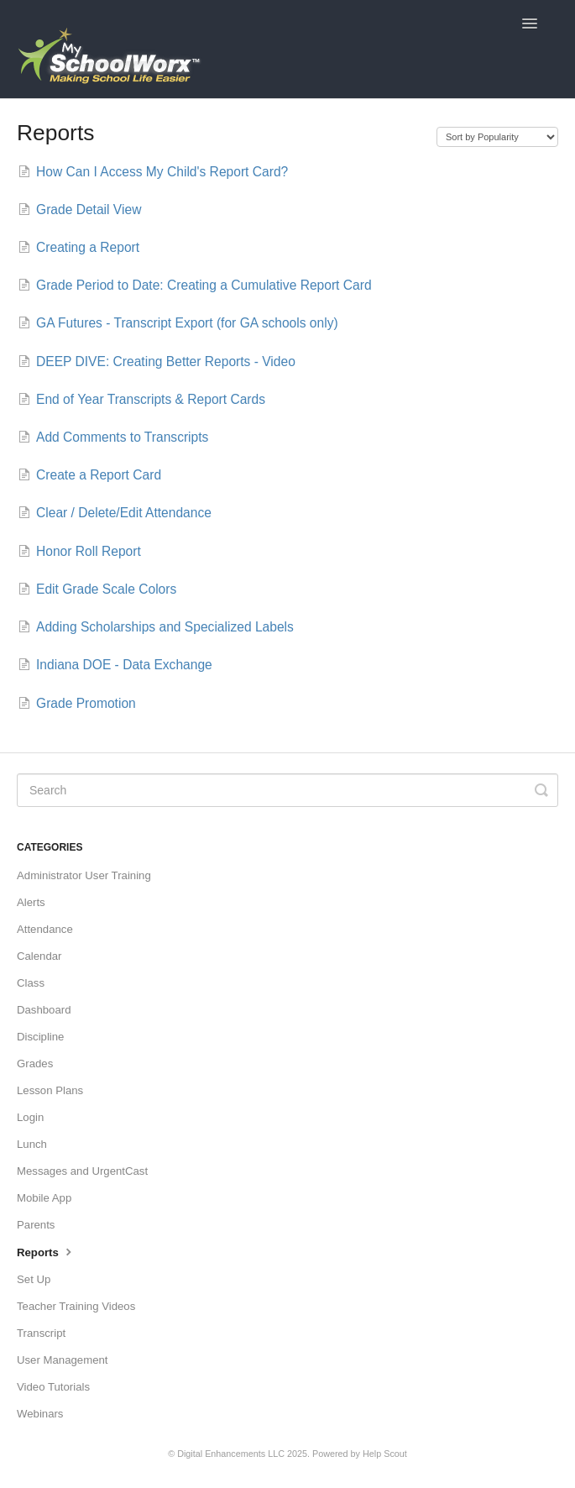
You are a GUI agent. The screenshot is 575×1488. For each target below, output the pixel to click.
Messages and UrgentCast (82, 1171)
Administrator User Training (84, 875)
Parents (36, 1224)
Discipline (40, 1036)
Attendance (45, 929)
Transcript (41, 1333)
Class (30, 983)
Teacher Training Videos (76, 1306)
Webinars (40, 1413)
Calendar (39, 956)
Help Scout (385, 1454)
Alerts (31, 902)
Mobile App (44, 1198)
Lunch (32, 1144)
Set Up (33, 1279)
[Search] (287, 790)
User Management (62, 1360)
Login (30, 1117)
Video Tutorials (53, 1387)
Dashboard (44, 1009)
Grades (35, 1063)
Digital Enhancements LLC (231, 1454)
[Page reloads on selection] (497, 137)
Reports (46, 1251)
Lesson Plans (50, 1090)
